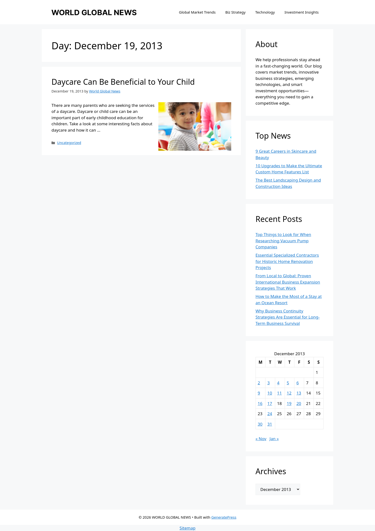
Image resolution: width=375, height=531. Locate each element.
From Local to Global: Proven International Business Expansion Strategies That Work (288, 282)
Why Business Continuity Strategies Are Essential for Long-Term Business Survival (288, 317)
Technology (265, 12)
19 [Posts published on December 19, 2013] (289, 403)
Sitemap (187, 528)
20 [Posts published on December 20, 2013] (298, 403)
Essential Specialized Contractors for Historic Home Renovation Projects (287, 261)
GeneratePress (223, 517)
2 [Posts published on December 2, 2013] (259, 383)
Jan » (274, 438)
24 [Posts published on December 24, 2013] (269, 413)
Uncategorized (69, 142)
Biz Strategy (235, 12)
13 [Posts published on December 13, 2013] (298, 393)
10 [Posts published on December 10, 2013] (269, 393)
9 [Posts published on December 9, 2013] (259, 393)
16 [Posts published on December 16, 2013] (260, 403)
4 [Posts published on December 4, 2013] (278, 383)
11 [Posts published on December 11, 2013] (279, 393)
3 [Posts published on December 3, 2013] (268, 383)
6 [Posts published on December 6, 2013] (297, 383)
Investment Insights (301, 12)
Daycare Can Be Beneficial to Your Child (123, 81)
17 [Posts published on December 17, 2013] (269, 403)
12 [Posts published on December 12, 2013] (289, 393)
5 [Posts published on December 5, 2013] (288, 383)
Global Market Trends (197, 12)
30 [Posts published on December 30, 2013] (260, 424)
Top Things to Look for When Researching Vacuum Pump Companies (283, 241)
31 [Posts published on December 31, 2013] (269, 424)
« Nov (261, 438)
